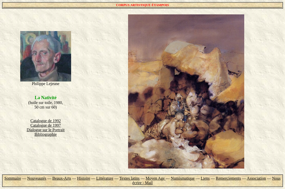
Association (256, 178)
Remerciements (228, 178)
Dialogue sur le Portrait (46, 130)
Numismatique (183, 178)
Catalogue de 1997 (45, 125)
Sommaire (13, 178)
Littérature (104, 178)
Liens (205, 178)
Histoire (83, 178)
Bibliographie (45, 134)
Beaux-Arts (61, 178)
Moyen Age (156, 178)
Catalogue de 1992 (45, 121)
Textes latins (129, 178)
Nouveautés (36, 178)
